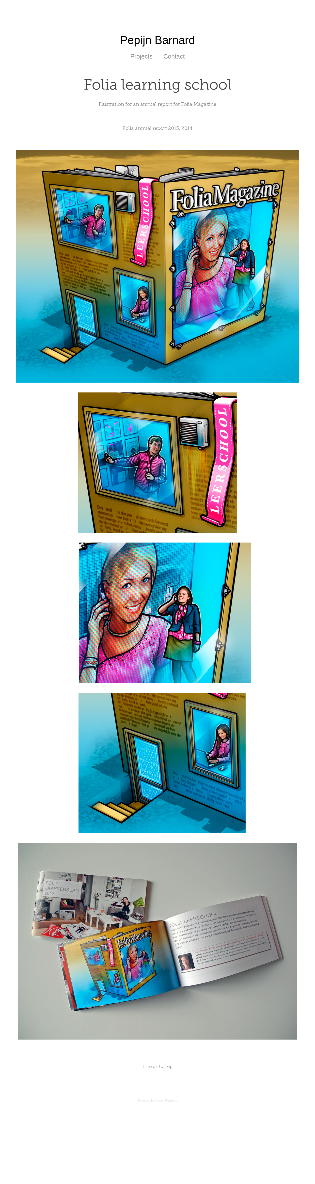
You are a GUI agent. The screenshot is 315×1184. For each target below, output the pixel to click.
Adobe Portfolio (166, 1100)
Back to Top (158, 1066)
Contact (174, 56)
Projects (141, 56)
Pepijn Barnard (157, 40)
